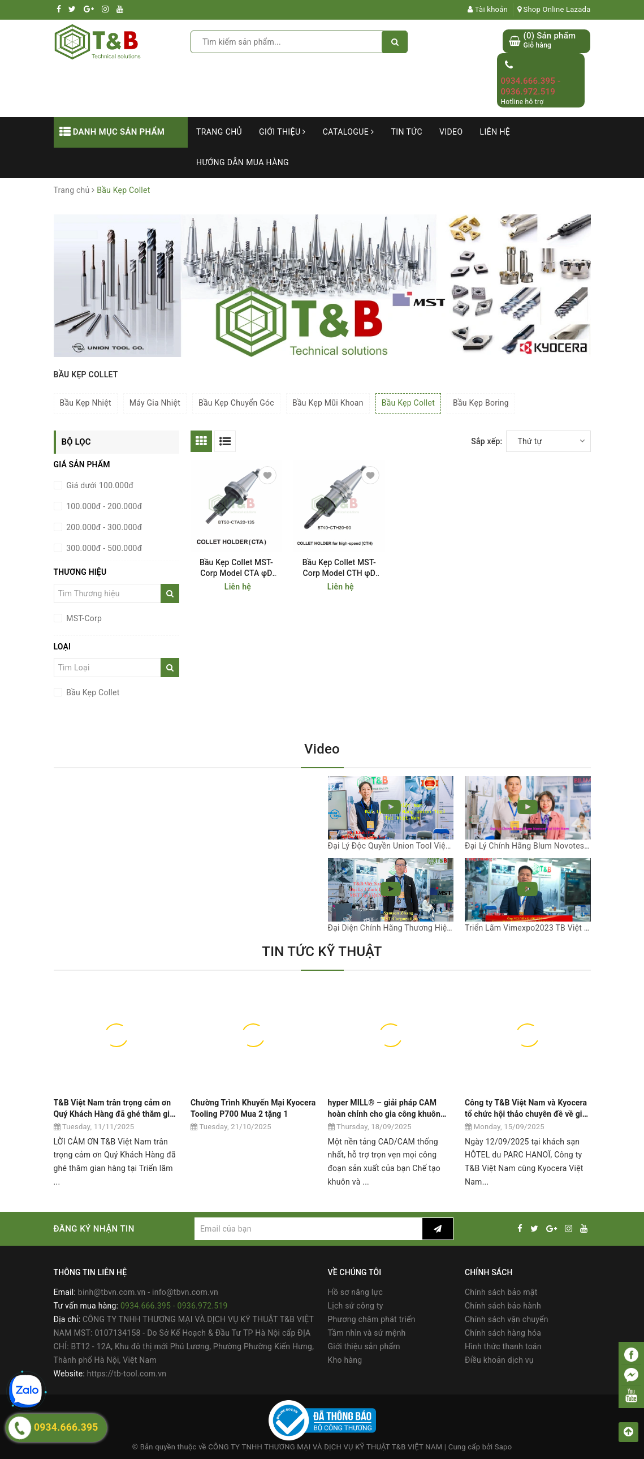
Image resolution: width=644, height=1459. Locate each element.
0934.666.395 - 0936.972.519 (530, 86)
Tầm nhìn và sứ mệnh (367, 1332)
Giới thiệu (282, 131)
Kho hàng (345, 1360)
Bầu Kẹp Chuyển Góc (236, 402)
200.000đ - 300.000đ (103, 527)
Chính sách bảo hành (503, 1305)
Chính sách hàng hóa (503, 1332)
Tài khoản (488, 9)
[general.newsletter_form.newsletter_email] (308, 1228)
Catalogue (348, 131)
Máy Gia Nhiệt (154, 402)
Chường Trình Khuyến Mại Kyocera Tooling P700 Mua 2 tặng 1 (253, 1108)
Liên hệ (495, 131)
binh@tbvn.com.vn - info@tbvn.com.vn (148, 1292)
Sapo (503, 1447)
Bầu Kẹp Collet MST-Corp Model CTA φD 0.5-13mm (236, 568)
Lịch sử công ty (355, 1305)
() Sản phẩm (549, 40)
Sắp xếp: (486, 441)
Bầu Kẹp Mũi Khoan (328, 402)
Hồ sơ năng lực (355, 1292)
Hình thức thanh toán (503, 1346)
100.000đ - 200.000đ (103, 506)
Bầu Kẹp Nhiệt (85, 402)
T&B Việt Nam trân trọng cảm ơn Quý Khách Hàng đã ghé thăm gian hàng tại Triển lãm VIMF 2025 (116, 1108)
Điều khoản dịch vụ (499, 1360)
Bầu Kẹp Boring (481, 402)
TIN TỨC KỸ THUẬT (322, 951)
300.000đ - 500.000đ (103, 548)
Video (451, 131)
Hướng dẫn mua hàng (242, 162)
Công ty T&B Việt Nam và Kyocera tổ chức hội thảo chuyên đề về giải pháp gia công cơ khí (527, 1108)
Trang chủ (219, 131)
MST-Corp (83, 618)
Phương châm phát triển (372, 1319)
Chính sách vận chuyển (506, 1319)
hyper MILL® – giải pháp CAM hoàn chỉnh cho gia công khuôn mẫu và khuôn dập (384, 1108)
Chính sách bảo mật (501, 1292)
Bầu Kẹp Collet (408, 402)
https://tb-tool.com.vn (126, 1373)
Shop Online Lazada (554, 9)
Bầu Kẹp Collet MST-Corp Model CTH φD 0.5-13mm (339, 568)
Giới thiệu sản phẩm (364, 1346)
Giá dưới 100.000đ (99, 485)
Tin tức (406, 131)
